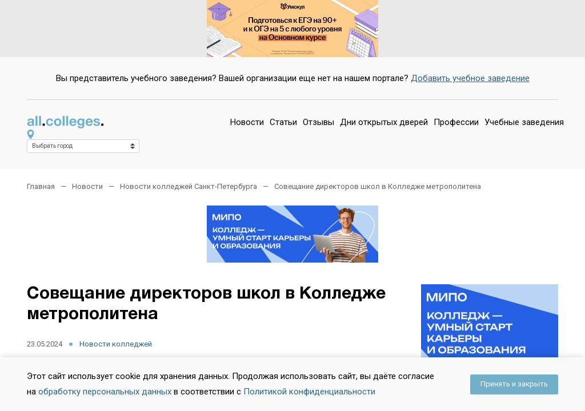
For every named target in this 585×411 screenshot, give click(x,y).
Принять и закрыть (514, 384)
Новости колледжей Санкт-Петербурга (188, 186)
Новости (247, 122)
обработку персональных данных (104, 391)
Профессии (456, 122)
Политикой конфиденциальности (309, 391)
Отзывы (318, 122)
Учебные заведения (524, 122)
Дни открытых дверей (384, 122)
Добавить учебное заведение (470, 78)
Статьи (283, 122)
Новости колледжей (115, 344)
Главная (41, 186)
